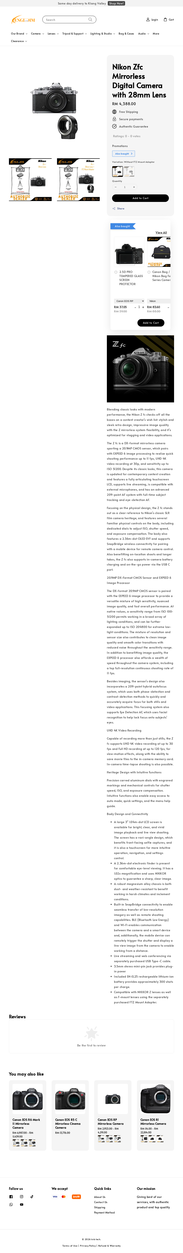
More (156, 33)
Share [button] (118, 208)
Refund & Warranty (109, 1245)
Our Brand (17, 33)
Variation (133, 161)
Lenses (51, 33)
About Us (99, 1197)
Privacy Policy (88, 1245)
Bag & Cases (126, 33)
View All (161, 232)
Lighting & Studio (101, 33)
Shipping (99, 1207)
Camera (36, 33)
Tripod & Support (73, 33)
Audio (142, 33)
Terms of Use (69, 1245)
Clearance (17, 41)
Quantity (117, 181)
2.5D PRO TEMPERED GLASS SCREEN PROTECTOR (128, 278)
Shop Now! (116, 3)
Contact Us (100, 1202)
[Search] (90, 19)
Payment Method (104, 1212)
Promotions (120, 146)
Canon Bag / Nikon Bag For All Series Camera (161, 276)
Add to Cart (141, 198)
